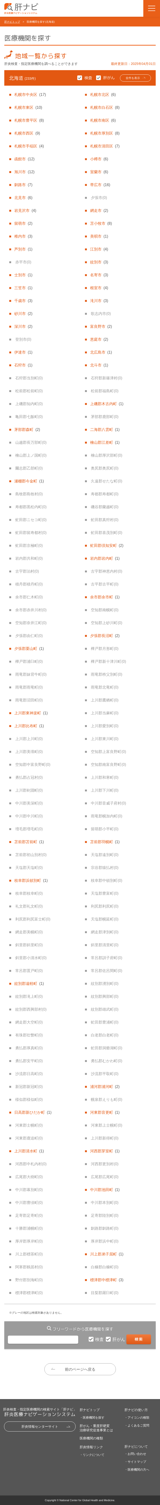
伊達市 (23, 352)
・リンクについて (92, 1455)
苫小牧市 (101, 223)
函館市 (24, 159)
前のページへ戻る (80, 1369)
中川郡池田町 (105, 1190)
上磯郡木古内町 (107, 404)
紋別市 (99, 262)
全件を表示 (133, 78)
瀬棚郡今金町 (29, 481)
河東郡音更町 (105, 1112)
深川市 (23, 326)
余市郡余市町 (105, 597)
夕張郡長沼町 (105, 636)
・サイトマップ (135, 1461)
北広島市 (101, 352)
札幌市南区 (103, 120)
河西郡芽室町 (105, 1151)
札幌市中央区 (30, 95)
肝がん (119, 1339)
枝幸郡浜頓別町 (31, 880)
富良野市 (101, 326)
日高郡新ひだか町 (33, 1112)
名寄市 (99, 275)
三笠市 (23, 288)
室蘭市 (99, 172)
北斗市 (99, 365)
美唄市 (99, 236)
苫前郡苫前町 (29, 842)
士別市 (23, 275)
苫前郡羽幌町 (105, 842)
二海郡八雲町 (105, 430)
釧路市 (23, 185)
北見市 (23, 198)
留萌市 (23, 223)
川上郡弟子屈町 (107, 1254)
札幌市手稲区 (29, 146)
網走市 (99, 211)
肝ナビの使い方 (136, 1410)
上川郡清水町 (29, 1151)
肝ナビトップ (12, 21)
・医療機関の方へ (136, 1469)
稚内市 (23, 236)
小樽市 (99, 159)
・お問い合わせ (135, 1454)
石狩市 (23, 365)
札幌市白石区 (105, 107)
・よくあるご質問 (136, 1425)
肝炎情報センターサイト (39, 1426)
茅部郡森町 (27, 430)
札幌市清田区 (105, 146)
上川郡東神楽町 (31, 713)
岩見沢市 (25, 211)
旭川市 (24, 172)
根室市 (99, 288)
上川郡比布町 (29, 726)
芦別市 (23, 249)
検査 (100, 1339)
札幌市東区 (28, 107)
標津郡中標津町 (107, 1280)
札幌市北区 (103, 95)
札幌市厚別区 (105, 133)
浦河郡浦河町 (105, 1087)
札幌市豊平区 (29, 120)
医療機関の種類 (91, 1438)
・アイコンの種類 (136, 1417)
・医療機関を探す (92, 1417)
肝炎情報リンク (91, 1447)
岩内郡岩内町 (105, 558)
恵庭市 (99, 339)
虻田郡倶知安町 (107, 545)
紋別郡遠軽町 (29, 984)
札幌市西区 (27, 133)
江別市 (99, 249)
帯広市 (100, 185)
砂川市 (23, 314)
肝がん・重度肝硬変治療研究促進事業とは (96, 1428)
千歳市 (23, 301)
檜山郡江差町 (105, 442)
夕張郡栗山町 (29, 649)
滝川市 (99, 301)
